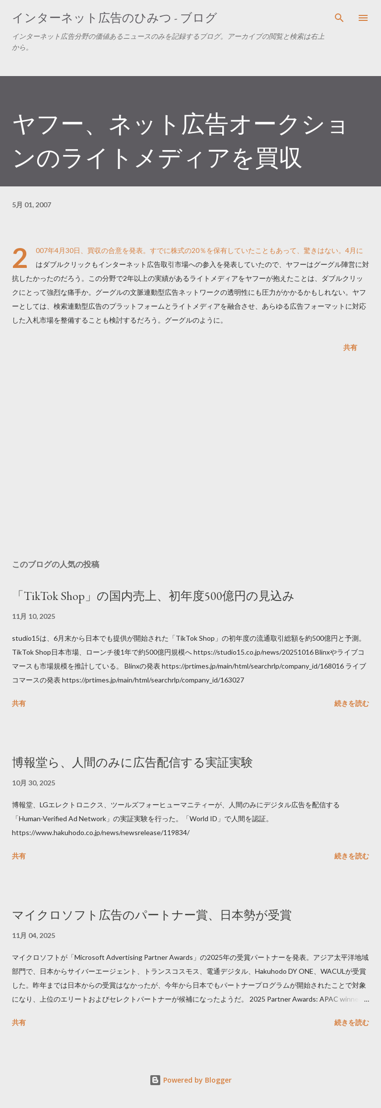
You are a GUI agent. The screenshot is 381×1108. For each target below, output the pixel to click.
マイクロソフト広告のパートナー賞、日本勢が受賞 (152, 915)
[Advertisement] (190, 457)
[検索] (339, 18)
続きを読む (351, 703)
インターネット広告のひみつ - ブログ (114, 17)
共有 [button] (350, 347)
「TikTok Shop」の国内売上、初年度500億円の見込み (153, 595)
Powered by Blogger (190, 1080)
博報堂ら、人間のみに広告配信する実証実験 (132, 762)
